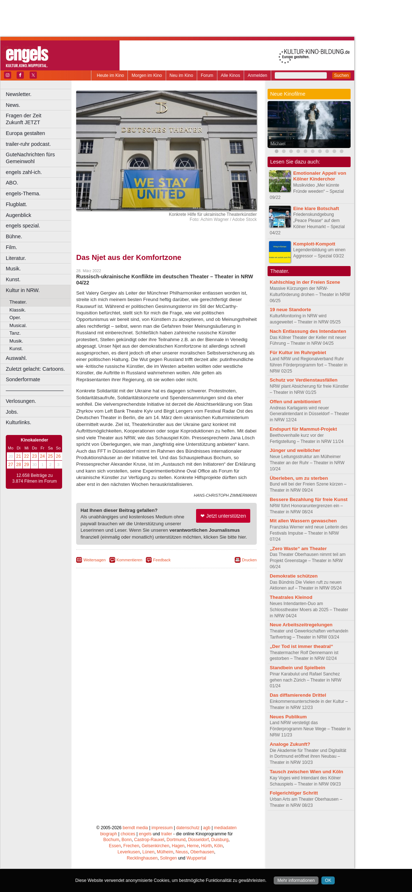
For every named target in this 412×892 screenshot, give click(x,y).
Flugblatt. (16, 204)
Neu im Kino (181, 75)
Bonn (127, 839)
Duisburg (220, 839)
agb (207, 827)
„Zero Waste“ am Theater (298, 548)
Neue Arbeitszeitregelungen (301, 624)
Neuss (181, 851)
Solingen (168, 858)
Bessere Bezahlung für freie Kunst (308, 499)
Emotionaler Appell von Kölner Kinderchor (319, 176)
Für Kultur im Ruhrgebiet (298, 352)
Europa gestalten (25, 133)
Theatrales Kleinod (291, 597)
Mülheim (165, 851)
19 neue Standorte (290, 309)
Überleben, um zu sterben (299, 478)
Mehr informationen (296, 880)
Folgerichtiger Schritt (294, 793)
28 (18, 464)
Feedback (161, 560)
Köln (218, 845)
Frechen (131, 845)
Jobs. (12, 412)
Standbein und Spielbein (297, 667)
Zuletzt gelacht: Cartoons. (35, 369)
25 (50, 456)
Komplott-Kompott (314, 244)
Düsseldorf (198, 839)
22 (26, 456)
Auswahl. (16, 358)
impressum (162, 827)
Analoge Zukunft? (290, 744)
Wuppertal (196, 858)
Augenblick (18, 215)
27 (10, 464)
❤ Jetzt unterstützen (223, 516)
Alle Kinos (230, 75)
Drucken (249, 560)
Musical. (18, 325)
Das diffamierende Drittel (298, 695)
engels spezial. (23, 226)
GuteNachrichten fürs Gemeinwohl (30, 158)
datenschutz (188, 827)
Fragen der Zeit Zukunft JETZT (39, 119)
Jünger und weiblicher (295, 450)
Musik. (13, 268)
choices (128, 833)
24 (42, 456)
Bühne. (14, 236)
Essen (115, 845)
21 (18, 456)
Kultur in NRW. (23, 290)
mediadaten (225, 827)
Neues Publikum (288, 716)
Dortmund (176, 839)
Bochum (111, 839)
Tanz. (15, 333)
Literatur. (16, 258)
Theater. (18, 302)
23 (34, 456)
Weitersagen (94, 560)
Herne (193, 845)
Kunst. (13, 279)
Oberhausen (202, 851)
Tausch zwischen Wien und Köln (306, 771)
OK (328, 880)
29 (26, 464)
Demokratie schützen (294, 576)
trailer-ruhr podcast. (28, 144)
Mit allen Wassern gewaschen (303, 520)
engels (145, 833)
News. (13, 105)
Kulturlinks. (18, 422)
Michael (277, 143)
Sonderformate (23, 379)
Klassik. (17, 310)
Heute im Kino (110, 75)
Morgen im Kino (146, 75)
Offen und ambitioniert (295, 401)
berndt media (135, 827)
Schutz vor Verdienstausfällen (304, 380)
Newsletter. (18, 94)
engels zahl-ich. (24, 172)
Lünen (148, 851)
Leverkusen (129, 851)
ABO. (12, 183)
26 (58, 456)
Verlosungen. (21, 401)
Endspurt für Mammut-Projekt (303, 429)
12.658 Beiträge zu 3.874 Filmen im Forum (34, 478)
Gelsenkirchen (155, 845)
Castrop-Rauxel (149, 839)
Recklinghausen (142, 858)
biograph (108, 833)
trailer (166, 833)
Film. (11, 247)
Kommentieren (130, 560)
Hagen (178, 845)
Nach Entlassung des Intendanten (308, 331)
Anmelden (257, 75)
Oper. (15, 317)
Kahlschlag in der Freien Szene (305, 282)
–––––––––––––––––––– (35, 390)
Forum (207, 75)
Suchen (341, 75)
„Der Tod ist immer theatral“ (301, 646)
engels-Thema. (23, 193)
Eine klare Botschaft (316, 208)
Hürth (206, 845)
